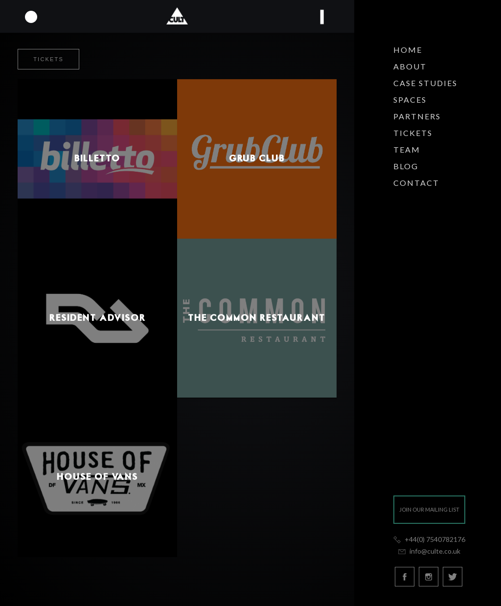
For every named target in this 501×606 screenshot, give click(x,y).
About (410, 66)
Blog (405, 166)
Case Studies (425, 83)
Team (406, 149)
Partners (417, 116)
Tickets (413, 132)
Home (407, 49)
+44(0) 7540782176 (429, 539)
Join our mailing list (429, 509)
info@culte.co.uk (429, 551)
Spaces (410, 99)
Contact (416, 182)
